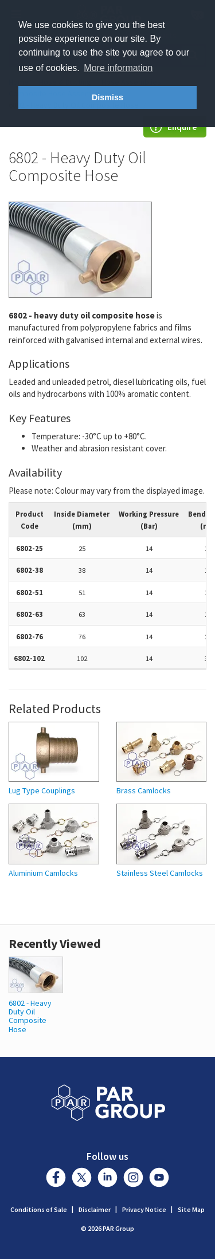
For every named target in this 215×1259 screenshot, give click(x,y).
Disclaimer (95, 1209)
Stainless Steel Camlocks (159, 873)
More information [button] (118, 68)
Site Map (191, 1209)
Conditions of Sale (38, 1209)
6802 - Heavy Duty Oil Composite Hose (30, 1016)
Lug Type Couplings (42, 790)
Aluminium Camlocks (43, 873)
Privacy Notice (144, 1209)
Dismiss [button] (107, 97)
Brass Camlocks (143, 790)
